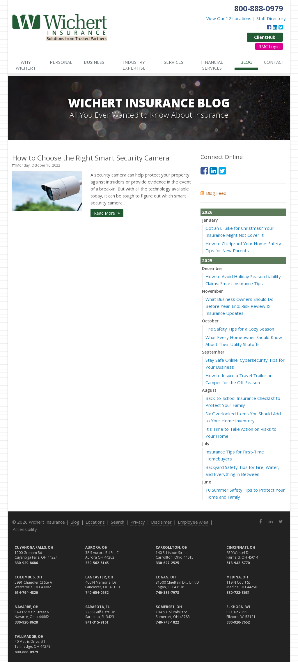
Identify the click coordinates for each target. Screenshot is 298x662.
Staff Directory (271, 18)
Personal (61, 62)
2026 (207, 212)
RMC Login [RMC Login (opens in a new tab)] (269, 46)
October (210, 321)
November (212, 291)
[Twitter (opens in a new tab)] (281, 27)
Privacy (137, 522)
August (209, 390)
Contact (274, 62)
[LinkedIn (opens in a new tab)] (275, 27)
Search (117, 522)
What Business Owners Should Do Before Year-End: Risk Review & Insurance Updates (239, 306)
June (206, 482)
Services (173, 62)
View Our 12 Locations (228, 18)
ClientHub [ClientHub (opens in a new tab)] (265, 37)
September (213, 352)
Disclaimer (161, 522)
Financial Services (212, 65)
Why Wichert (26, 65)
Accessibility (25, 529)
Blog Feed (213, 193)
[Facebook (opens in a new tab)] (269, 27)
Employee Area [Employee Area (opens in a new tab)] (193, 522)
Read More (107, 213)
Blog (246, 62)
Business (94, 62)
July (206, 443)
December (212, 268)
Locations (95, 522)
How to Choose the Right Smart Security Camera (90, 158)
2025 (207, 260)
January (210, 220)
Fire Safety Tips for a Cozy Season (239, 329)
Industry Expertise (134, 65)
